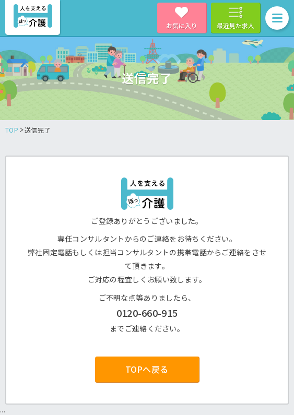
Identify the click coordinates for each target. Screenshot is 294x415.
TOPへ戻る (147, 369)
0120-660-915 (147, 312)
